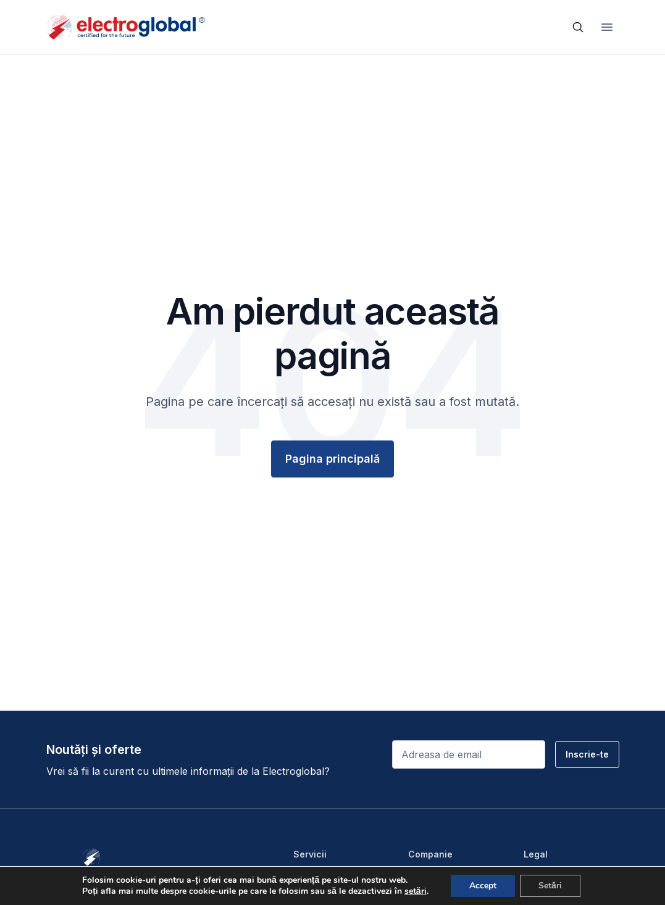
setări (415, 891)
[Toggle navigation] (607, 27)
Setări (550, 885)
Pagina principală (332, 458)
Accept (482, 885)
